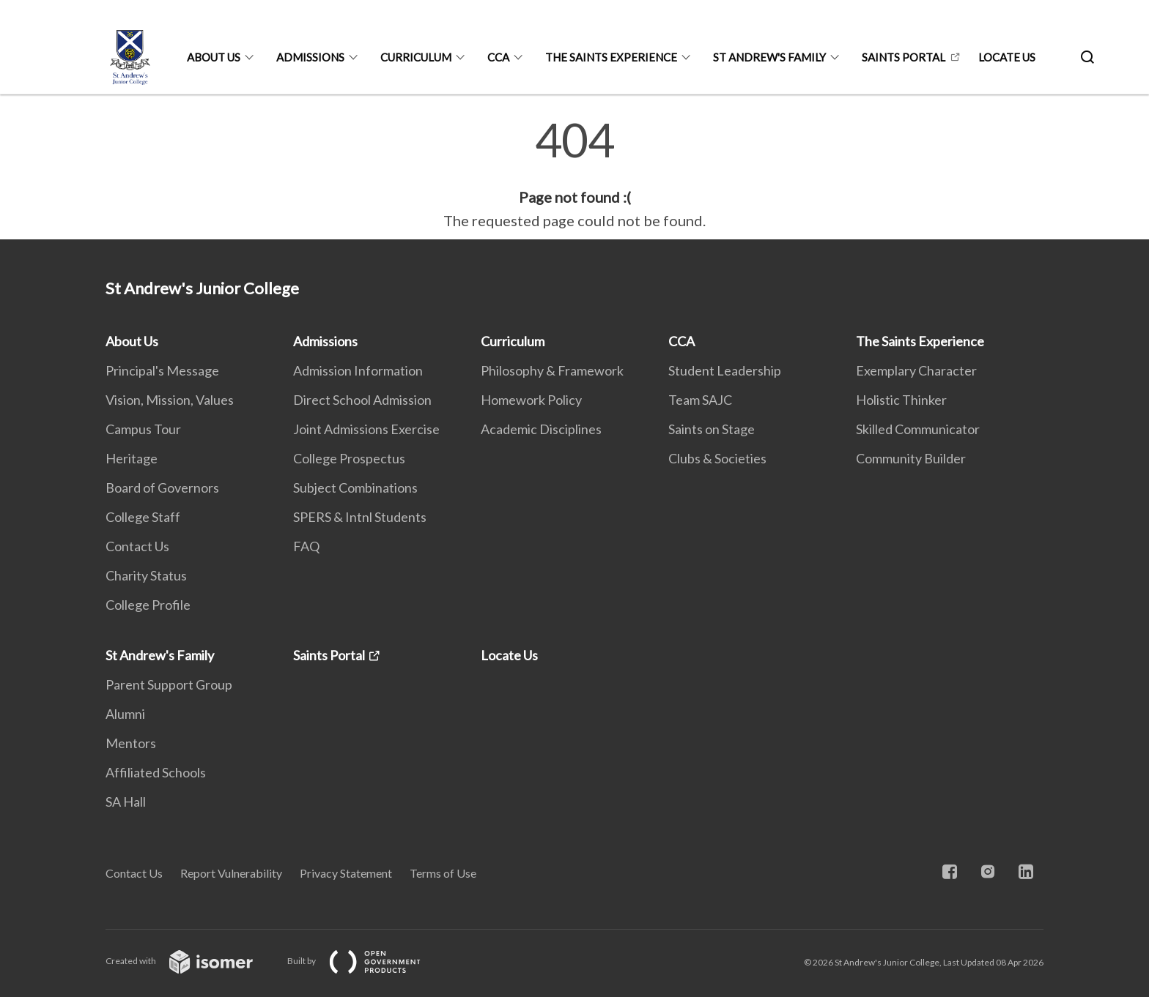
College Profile (148, 605)
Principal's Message (162, 370)
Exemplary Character (916, 370)
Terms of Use (443, 873)
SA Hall (126, 802)
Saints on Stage (711, 429)
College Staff (143, 517)
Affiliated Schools (156, 772)
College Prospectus (349, 458)
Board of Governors (162, 487)
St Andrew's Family (769, 57)
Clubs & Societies (717, 458)
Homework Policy (531, 400)
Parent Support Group (169, 684)
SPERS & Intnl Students (359, 517)
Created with (191, 960)
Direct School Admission (362, 400)
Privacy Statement (346, 873)
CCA (498, 57)
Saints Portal (903, 57)
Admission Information (358, 370)
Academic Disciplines (541, 429)
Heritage (132, 458)
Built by (365, 960)
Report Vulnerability (231, 873)
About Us (213, 57)
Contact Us (137, 546)
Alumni (125, 714)
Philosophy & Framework (552, 370)
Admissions (310, 57)
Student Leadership (724, 370)
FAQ (306, 546)
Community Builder (911, 458)
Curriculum (415, 57)
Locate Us (1006, 57)
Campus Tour (143, 429)
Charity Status (146, 575)
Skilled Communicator (918, 429)
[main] (574, 174)
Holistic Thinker (901, 400)
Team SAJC (700, 400)
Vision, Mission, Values (170, 400)
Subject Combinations (355, 487)
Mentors (131, 743)
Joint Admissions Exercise (366, 429)
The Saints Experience (611, 57)
